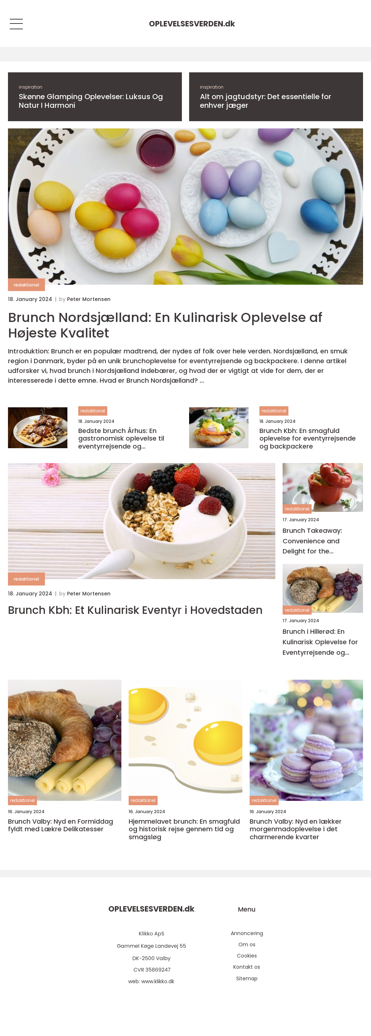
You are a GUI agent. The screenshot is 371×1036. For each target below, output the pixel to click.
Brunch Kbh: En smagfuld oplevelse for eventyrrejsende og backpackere (307, 438)
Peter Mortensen (89, 299)
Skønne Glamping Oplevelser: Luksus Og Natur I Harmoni (91, 101)
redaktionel (26, 285)
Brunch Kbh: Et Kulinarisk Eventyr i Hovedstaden (135, 610)
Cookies (247, 955)
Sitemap (247, 978)
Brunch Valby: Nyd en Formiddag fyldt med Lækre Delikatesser (60, 825)
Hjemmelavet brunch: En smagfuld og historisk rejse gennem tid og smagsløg (184, 829)
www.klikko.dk (157, 981)
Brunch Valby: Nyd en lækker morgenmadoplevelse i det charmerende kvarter (296, 829)
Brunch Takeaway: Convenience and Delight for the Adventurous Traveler (318, 541)
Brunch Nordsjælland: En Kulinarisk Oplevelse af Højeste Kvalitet (165, 325)
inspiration (30, 87)
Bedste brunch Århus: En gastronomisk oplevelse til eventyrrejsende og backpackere (121, 438)
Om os (246, 944)
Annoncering (247, 933)
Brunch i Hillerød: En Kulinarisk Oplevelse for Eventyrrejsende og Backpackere (320, 642)
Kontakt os (246, 967)
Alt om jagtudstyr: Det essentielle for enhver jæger (265, 101)
